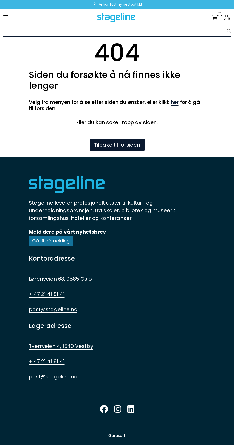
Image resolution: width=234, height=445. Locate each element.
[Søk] (115, 31)
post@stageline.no (53, 309)
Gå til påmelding (51, 241)
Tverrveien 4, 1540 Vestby (61, 346)
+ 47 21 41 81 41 (47, 294)
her (175, 102)
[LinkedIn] (130, 409)
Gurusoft (117, 435)
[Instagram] (117, 409)
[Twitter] (104, 409)
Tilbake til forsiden (117, 144)
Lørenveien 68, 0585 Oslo (60, 278)
